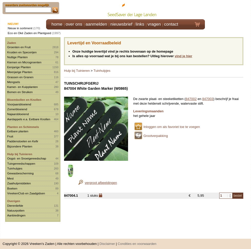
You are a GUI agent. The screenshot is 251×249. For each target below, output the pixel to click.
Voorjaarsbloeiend (19, 104)
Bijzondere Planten (19, 146)
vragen (154, 24)
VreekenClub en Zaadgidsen (26, 193)
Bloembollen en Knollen (24, 99)
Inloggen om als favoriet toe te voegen (171, 127)
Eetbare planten (17, 131)
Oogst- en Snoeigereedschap (26, 158)
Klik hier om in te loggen (228, 9)
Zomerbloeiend (17, 109)
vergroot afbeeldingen (101, 183)
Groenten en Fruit (19, 47)
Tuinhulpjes (14, 168)
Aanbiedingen (16, 215)
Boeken (12, 188)
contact (171, 24)
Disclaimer (107, 241)
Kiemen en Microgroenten (24, 62)
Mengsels (13, 82)
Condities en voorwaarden (137, 241)
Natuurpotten (16, 210)
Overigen (13, 201)
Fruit (10, 136)
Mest (10, 178)
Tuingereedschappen (21, 163)
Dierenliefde (15, 205)
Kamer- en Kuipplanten (22, 86)
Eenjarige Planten (19, 67)
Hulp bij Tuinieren (19, 154)
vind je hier (183, 56)
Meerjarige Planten (19, 72)
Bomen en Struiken (20, 92)
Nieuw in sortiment (20, 28)
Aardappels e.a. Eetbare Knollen (28, 119)
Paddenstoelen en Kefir (22, 141)
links (139, 24)
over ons (74, 24)
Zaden (11, 42)
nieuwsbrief (121, 24)
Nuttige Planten (17, 57)
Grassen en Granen (20, 77)
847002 (191, 99)
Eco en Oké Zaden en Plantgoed (29, 33)
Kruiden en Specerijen (22, 52)
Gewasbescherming (20, 173)
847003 (207, 99)
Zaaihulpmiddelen (19, 183)
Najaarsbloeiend (18, 114)
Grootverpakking (155, 136)
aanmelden (96, 24)
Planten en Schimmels (23, 126)
